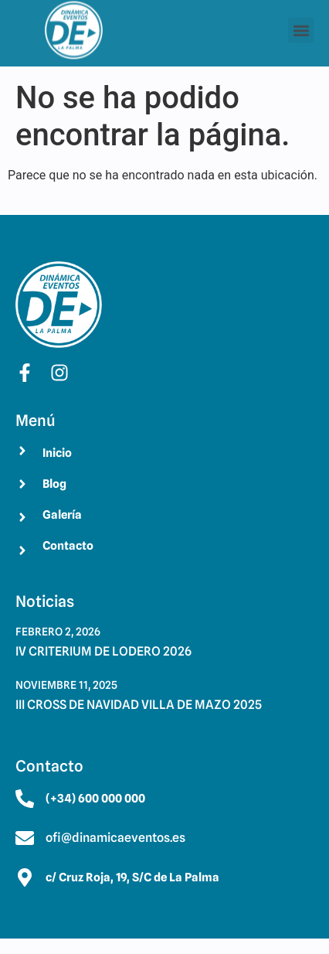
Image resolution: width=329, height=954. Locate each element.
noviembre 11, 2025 (66, 685)
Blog (54, 484)
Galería (62, 515)
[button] (301, 27)
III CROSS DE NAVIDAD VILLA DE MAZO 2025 (138, 704)
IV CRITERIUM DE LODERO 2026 (103, 651)
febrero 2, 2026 (57, 631)
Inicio (57, 453)
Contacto (67, 546)
